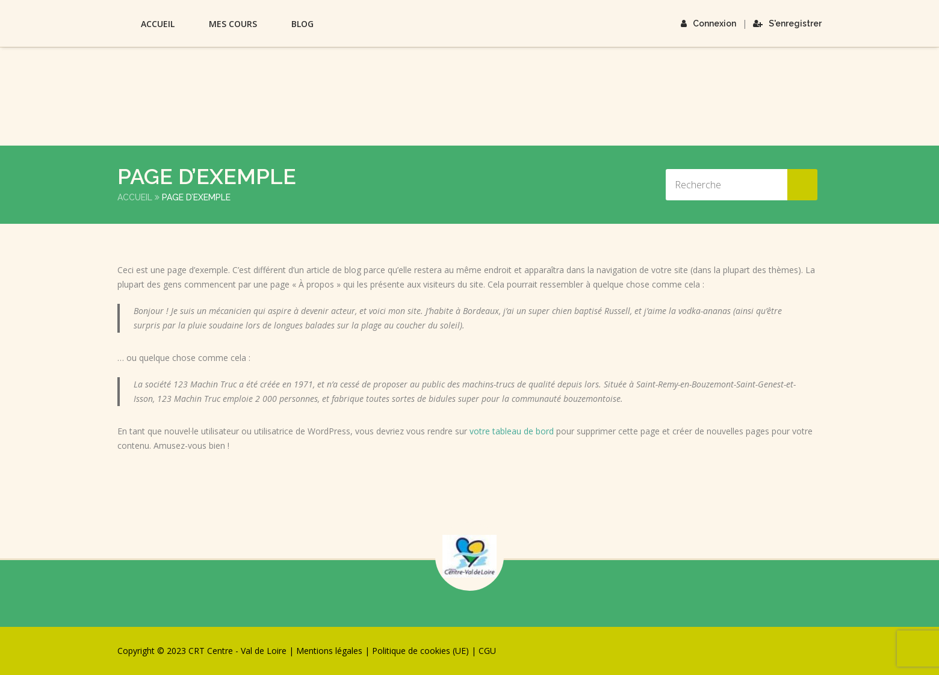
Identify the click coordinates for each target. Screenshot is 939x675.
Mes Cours (233, 23)
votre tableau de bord (512, 431)
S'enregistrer (787, 23)
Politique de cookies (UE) (420, 650)
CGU (487, 650)
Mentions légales (329, 650)
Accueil (158, 23)
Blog (302, 23)
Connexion (708, 23)
